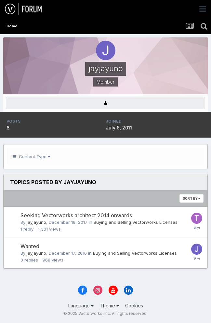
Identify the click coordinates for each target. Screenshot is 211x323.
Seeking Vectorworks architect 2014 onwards (76, 215)
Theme (109, 305)
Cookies (134, 305)
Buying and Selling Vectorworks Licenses (136, 222)
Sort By (191, 198)
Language (81, 305)
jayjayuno (36, 222)
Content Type (31, 156)
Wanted (29, 246)
